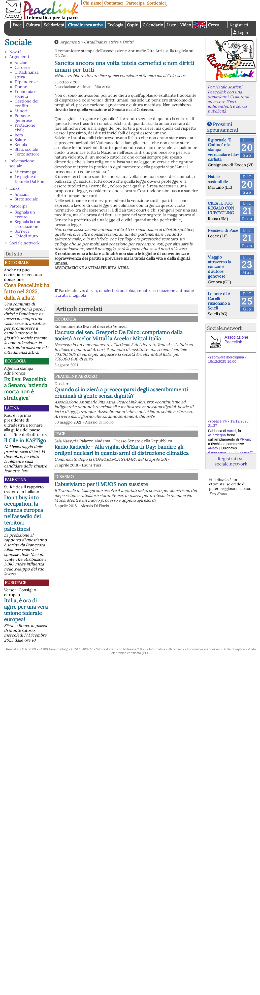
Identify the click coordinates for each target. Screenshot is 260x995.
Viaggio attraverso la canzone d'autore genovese (219, 266)
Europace (15, 582)
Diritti (127, 41)
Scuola (21, 144)
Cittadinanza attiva (85, 24)
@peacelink (217, 421)
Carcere (22, 67)
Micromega (25, 171)
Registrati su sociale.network (231, 461)
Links (14, 188)
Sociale (18, 42)
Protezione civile (25, 127)
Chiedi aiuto (26, 235)
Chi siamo (92, 3)
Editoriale (16, 262)
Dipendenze (26, 81)
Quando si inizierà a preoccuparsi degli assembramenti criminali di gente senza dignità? (121, 402)
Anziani (22, 62)
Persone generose (23, 118)
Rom (19, 134)
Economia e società (26, 94)
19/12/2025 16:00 (222, 361)
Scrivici (22, 231)
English (199, 24)
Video (185, 24)
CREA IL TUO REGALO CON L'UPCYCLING (221, 208)
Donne (21, 86)
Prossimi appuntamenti (222, 127)
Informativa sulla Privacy (166, 649)
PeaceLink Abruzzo (128, 382)
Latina (12, 407)
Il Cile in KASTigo (25, 440)
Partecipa (135, 3)
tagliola (79, 295)
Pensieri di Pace (223, 230)
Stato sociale (26, 149)
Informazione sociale (21, 163)
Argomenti (19, 56)
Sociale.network (24, 242)
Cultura (33, 24)
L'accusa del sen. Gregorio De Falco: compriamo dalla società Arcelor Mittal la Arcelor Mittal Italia (150, 338)
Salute (20, 139)
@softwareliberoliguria (226, 357)
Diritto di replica (233, 649)
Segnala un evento (25, 214)
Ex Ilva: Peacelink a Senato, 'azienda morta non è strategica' (25, 388)
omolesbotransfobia (117, 290)
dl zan (91, 290)
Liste (171, 24)
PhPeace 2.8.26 (134, 649)
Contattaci (113, 3)
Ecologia (115, 24)
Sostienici (156, 3)
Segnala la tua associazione (27, 224)
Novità (15, 51)
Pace (17, 24)
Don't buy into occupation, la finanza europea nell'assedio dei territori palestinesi (23, 513)
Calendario (153, 24)
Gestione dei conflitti (27, 103)
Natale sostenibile (218, 179)
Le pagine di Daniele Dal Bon (29, 179)
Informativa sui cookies (203, 649)
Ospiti (133, 24)
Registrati (239, 24)
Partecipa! (18, 205)
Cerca (213, 24)
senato (143, 290)
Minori (21, 110)
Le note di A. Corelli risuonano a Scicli (219, 301)
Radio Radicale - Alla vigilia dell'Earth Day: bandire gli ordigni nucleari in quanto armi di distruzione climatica (125, 470)
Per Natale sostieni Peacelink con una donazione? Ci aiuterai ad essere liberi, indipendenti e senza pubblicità (228, 99)
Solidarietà (54, 24)
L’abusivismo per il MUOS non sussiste (143, 510)
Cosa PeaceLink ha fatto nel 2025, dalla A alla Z (26, 291)
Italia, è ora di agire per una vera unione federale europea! (26, 610)
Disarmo (116, 500)
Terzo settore (27, 153)
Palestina (15, 479)
